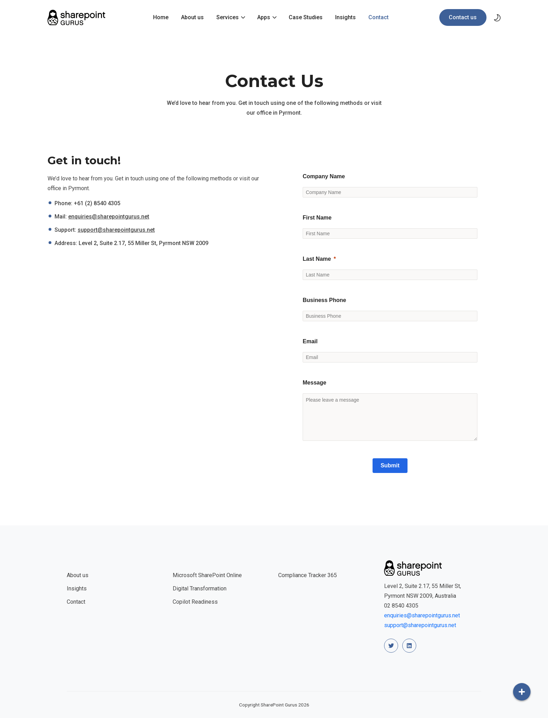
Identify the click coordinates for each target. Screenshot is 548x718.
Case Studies (306, 17)
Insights (345, 17)
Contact (378, 17)
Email (310, 341)
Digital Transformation (199, 588)
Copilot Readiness (195, 601)
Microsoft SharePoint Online (207, 575)
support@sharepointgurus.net (116, 230)
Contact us (463, 17)
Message (314, 383)
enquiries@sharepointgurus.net (108, 216)
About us (192, 17)
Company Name (324, 176)
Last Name (317, 259)
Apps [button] (264, 17)
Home (160, 17)
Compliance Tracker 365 (307, 575)
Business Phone (324, 300)
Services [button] (228, 17)
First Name (317, 218)
